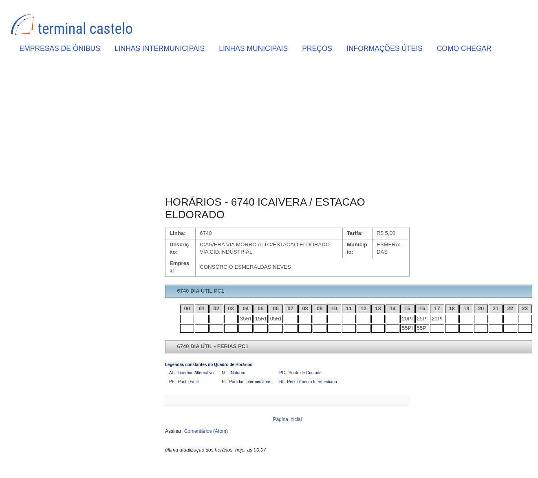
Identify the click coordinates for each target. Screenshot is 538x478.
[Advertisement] (287, 127)
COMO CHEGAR (464, 48)
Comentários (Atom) (206, 431)
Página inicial (287, 419)
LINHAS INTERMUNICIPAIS (160, 48)
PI (410, 319)
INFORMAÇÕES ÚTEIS (384, 48)
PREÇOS (317, 48)
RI (248, 319)
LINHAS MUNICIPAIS (253, 48)
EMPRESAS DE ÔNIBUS (60, 48)
